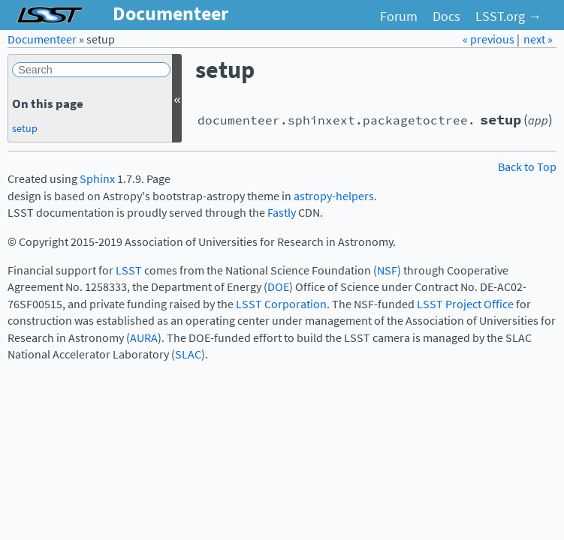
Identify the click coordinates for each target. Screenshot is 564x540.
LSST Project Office (465, 304)
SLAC (188, 354)
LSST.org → (508, 17)
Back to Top (527, 167)
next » (538, 39)
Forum (399, 17)
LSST (129, 270)
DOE (278, 287)
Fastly (281, 212)
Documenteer (42, 39)
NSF (387, 270)
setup (25, 128)
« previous (490, 39)
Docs (446, 17)
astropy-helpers (334, 196)
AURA (144, 338)
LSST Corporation (281, 304)
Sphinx (97, 179)
